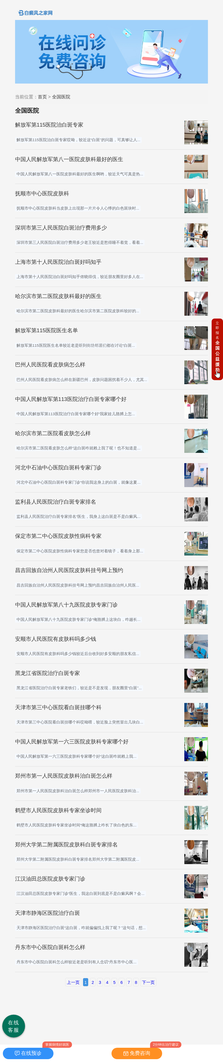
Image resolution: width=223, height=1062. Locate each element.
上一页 (73, 982)
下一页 (148, 982)
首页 (42, 96)
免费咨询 (140, 1053)
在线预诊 (31, 1053)
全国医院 (61, 96)
